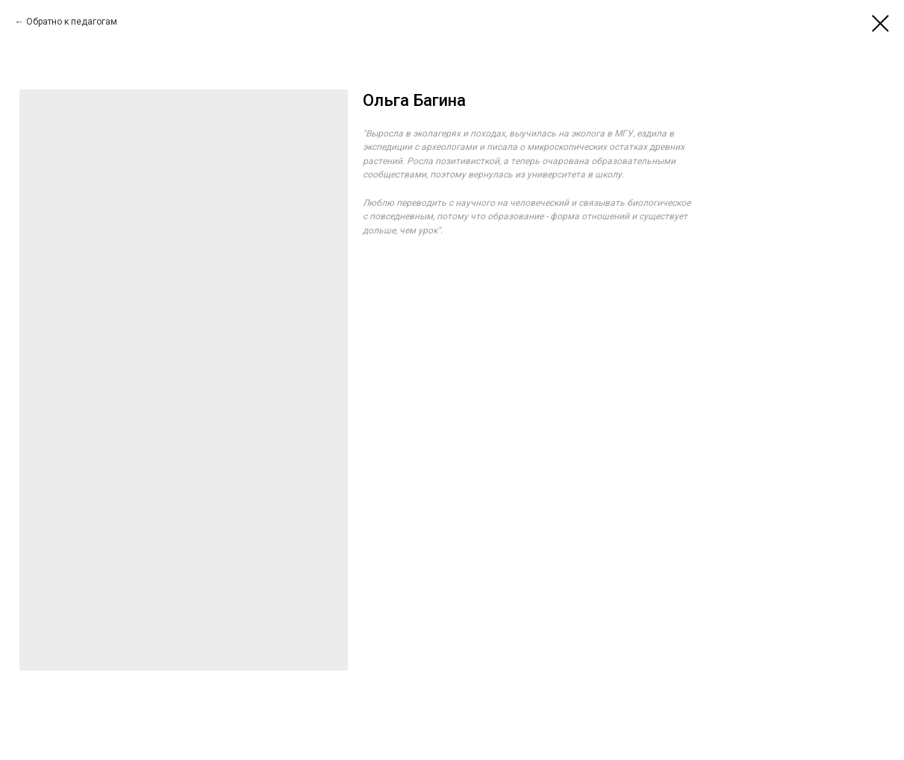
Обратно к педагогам (71, 21)
